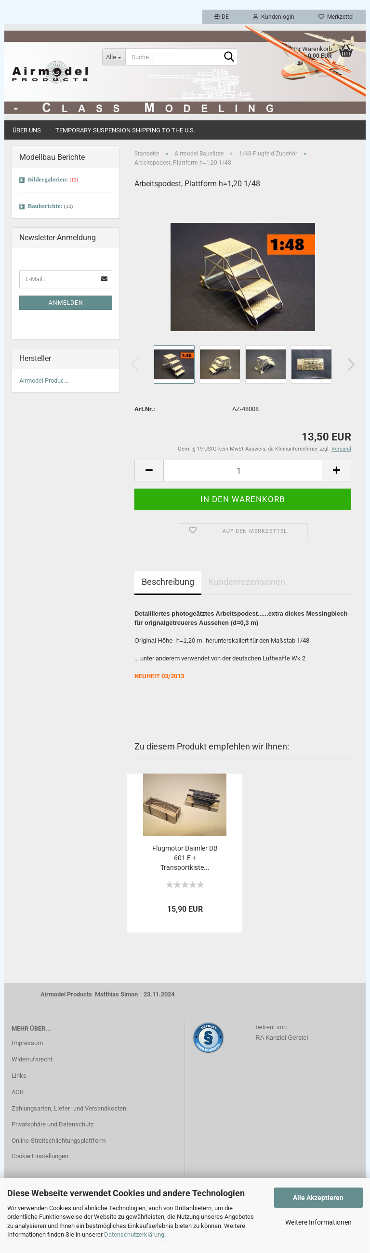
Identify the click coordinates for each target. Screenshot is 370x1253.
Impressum (27, 1042)
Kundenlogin (273, 16)
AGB (18, 1092)
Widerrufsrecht (32, 1059)
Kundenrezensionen (247, 582)
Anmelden (66, 302)
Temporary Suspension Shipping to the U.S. (125, 130)
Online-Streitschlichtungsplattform (59, 1140)
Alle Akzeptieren (318, 1197)
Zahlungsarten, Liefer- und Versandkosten (69, 1108)
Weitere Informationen (318, 1222)
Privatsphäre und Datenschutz (52, 1124)
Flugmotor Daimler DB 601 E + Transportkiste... (185, 857)
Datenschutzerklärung (134, 1234)
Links (19, 1075)
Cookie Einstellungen (40, 1156)
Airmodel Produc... (43, 380)
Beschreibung (168, 582)
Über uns (27, 130)
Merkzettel (336, 16)
